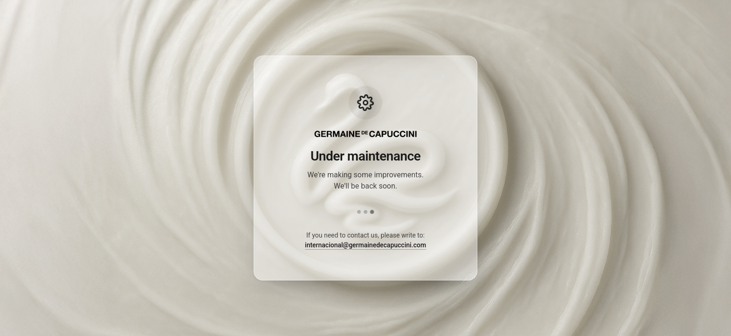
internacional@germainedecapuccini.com (365, 245)
